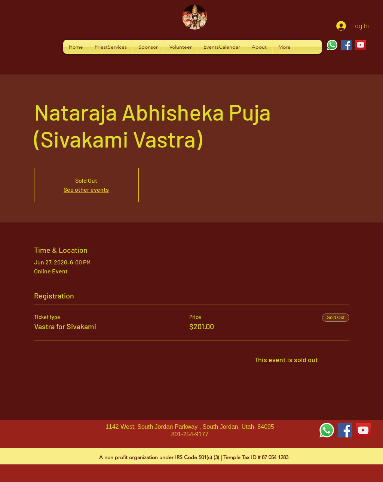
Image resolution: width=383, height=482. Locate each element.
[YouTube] (360, 45)
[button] (110, 47)
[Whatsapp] (332, 45)
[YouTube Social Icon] (363, 430)
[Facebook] (346, 45)
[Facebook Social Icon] (345, 430)
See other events (86, 189)
